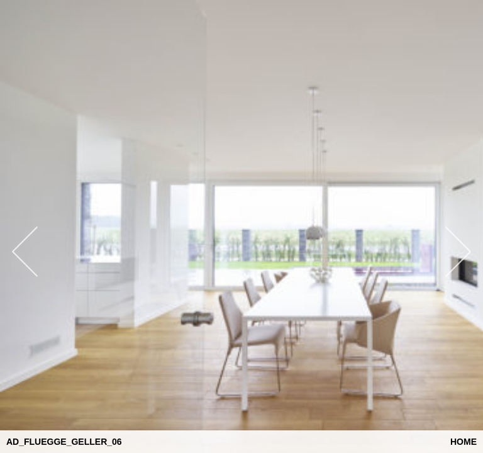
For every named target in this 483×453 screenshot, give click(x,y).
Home (463, 442)
